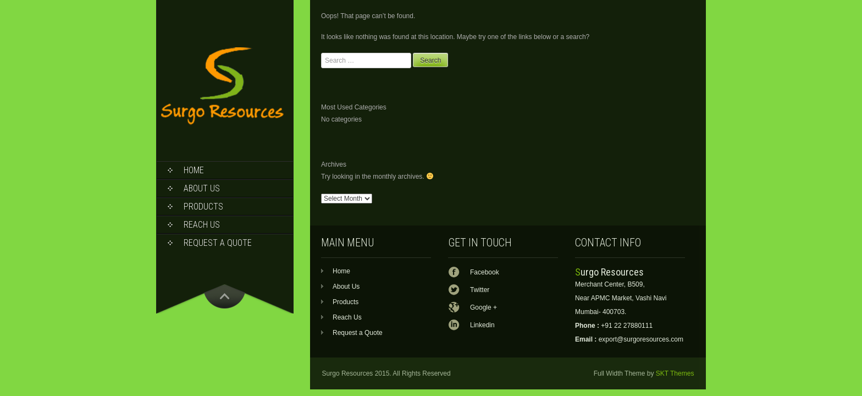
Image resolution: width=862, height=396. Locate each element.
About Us (202, 188)
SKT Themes (675, 373)
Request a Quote (218, 243)
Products (203, 206)
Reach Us (202, 224)
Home (194, 170)
